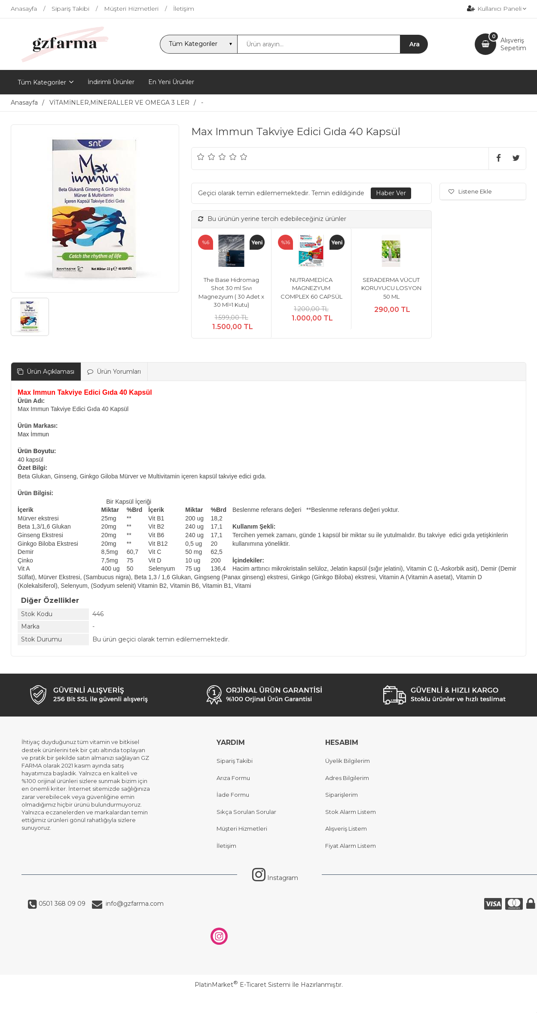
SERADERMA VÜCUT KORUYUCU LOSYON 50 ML (391, 288)
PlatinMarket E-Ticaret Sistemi (242, 985)
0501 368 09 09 (61, 903)
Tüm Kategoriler (42, 82)
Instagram (275, 878)
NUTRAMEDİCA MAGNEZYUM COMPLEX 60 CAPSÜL (311, 288)
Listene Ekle (470, 191)
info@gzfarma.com (133, 903)
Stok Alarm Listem (350, 811)
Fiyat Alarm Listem (350, 845)
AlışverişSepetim (513, 44)
